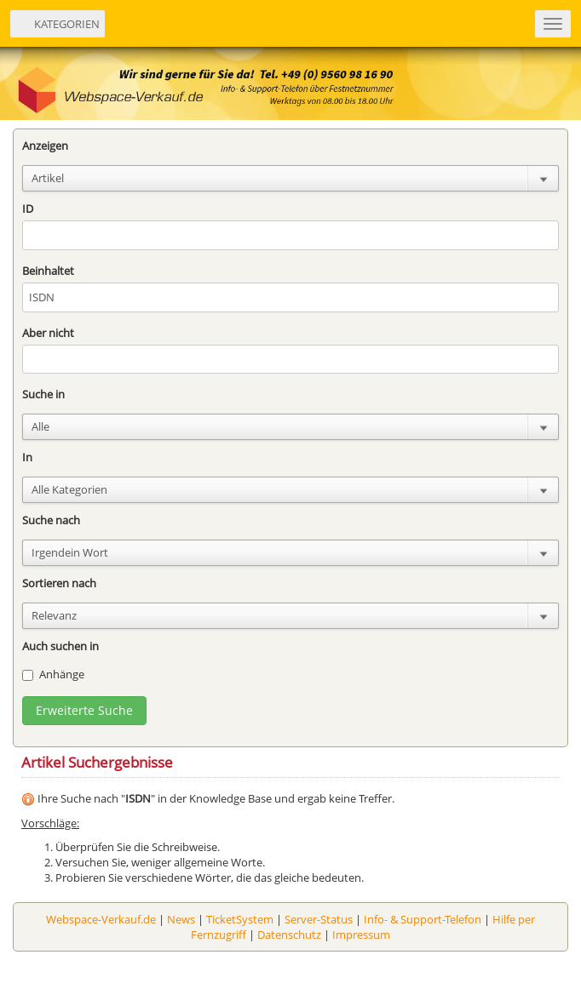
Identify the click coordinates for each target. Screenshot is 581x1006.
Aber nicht (48, 332)
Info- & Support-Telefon (422, 919)
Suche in (43, 394)
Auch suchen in (60, 646)
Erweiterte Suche (84, 710)
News (181, 919)
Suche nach (51, 520)
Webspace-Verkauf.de (101, 919)
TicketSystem (239, 919)
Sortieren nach (59, 583)
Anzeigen (45, 145)
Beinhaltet (48, 270)
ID (27, 208)
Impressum (361, 934)
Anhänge (53, 674)
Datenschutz (289, 934)
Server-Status (319, 919)
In (27, 457)
